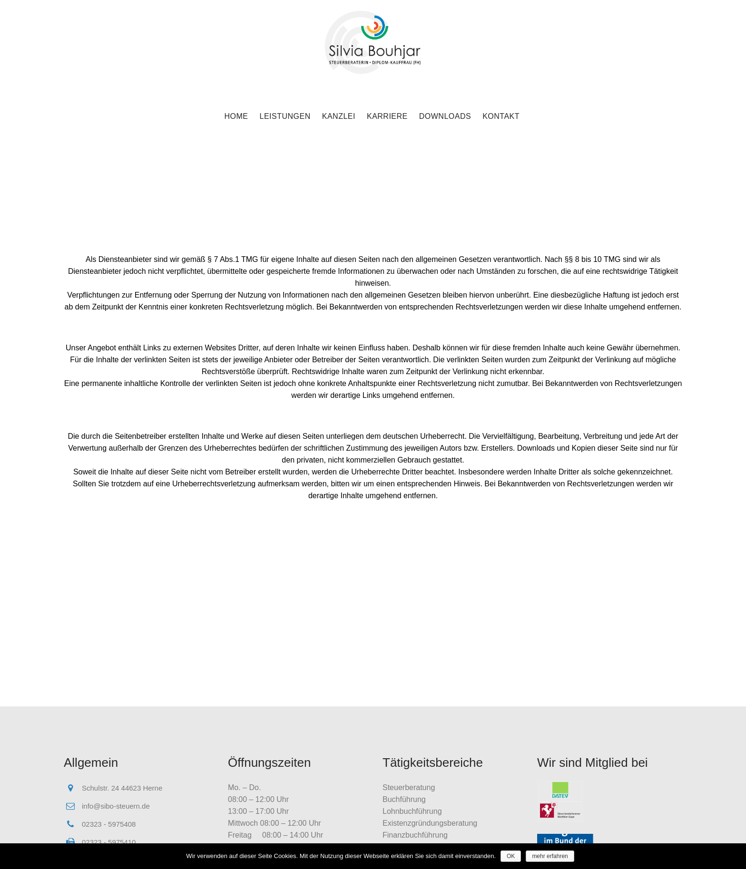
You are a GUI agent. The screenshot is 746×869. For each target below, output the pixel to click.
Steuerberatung (409, 787)
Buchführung (404, 799)
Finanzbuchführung (415, 835)
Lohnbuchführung (412, 811)
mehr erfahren (550, 856)
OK (511, 856)
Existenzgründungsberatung (430, 823)
